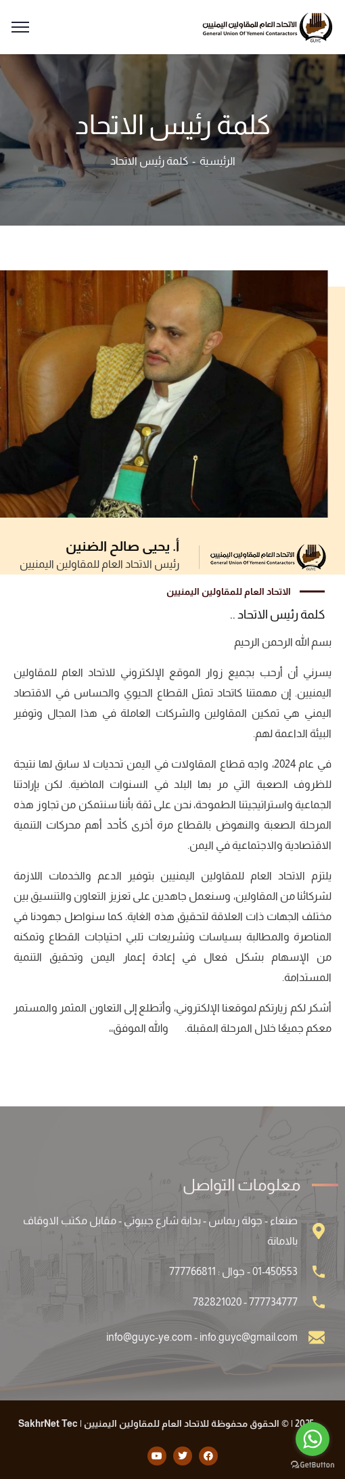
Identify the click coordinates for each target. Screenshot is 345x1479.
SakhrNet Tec (48, 1423)
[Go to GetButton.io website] (312, 1465)
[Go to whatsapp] (312, 1439)
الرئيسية (217, 161)
